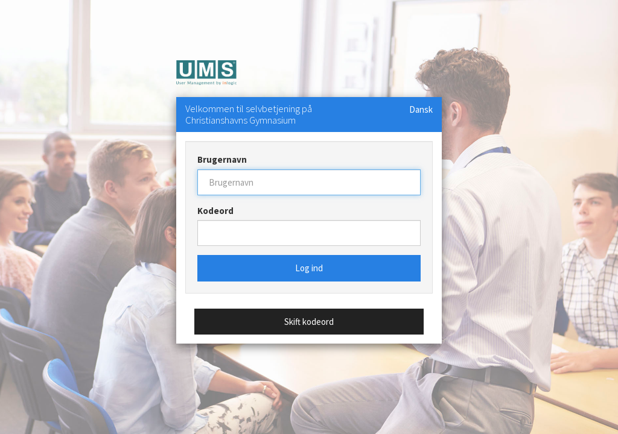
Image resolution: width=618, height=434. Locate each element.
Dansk (421, 109)
